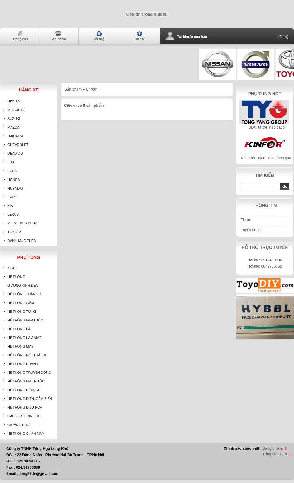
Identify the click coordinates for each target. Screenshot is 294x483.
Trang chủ (20, 39)
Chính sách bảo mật (241, 448)
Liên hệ (282, 37)
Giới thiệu (99, 39)
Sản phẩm (58, 39)
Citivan (91, 89)
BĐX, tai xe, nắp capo (267, 127)
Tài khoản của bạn (192, 37)
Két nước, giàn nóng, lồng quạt (266, 158)
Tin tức (139, 39)
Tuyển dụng (251, 229)
